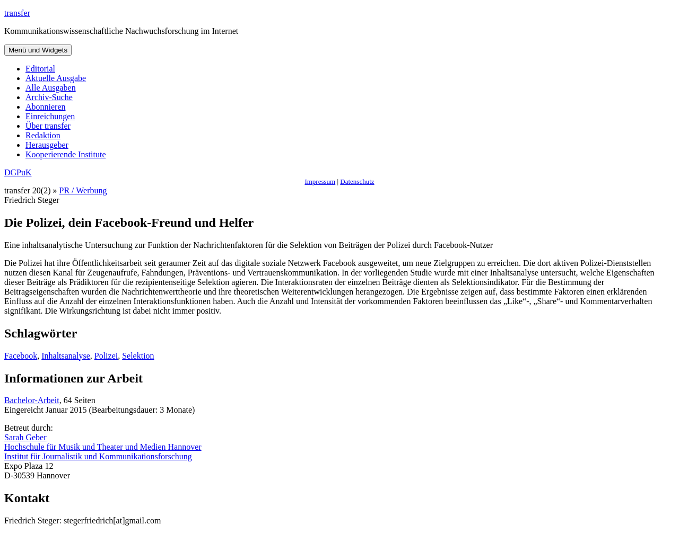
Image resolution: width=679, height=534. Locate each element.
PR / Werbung (83, 190)
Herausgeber (46, 144)
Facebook (20, 355)
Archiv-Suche (49, 97)
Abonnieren (45, 106)
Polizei (106, 355)
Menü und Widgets (37, 50)
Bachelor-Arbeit (31, 400)
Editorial (40, 68)
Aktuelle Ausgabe (55, 78)
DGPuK (18, 172)
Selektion (138, 355)
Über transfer (48, 125)
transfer (17, 12)
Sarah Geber (25, 437)
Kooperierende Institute (65, 154)
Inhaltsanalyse (65, 355)
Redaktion (42, 135)
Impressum (319, 181)
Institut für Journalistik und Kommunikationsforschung (98, 456)
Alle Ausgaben (50, 87)
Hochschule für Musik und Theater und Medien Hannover (103, 446)
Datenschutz (357, 181)
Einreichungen (50, 116)
